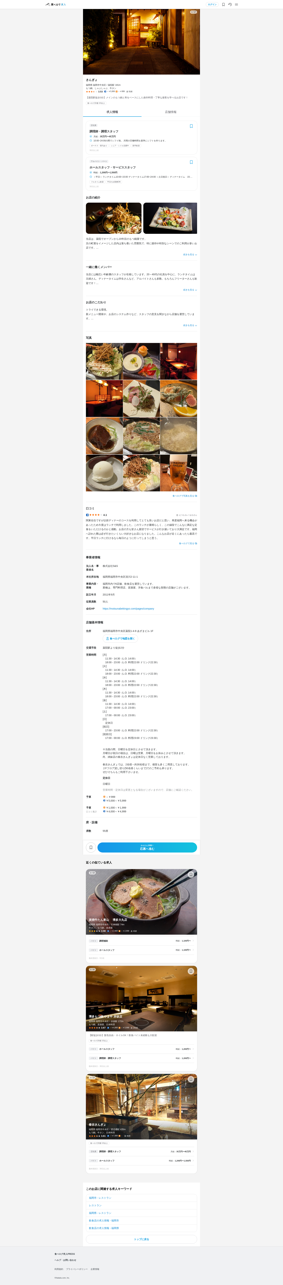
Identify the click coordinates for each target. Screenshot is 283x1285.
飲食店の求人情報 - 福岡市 (104, 1220)
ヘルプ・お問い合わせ (65, 1260)
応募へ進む (147, 847)
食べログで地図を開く (122, 638)
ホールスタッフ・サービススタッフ (113, 167)
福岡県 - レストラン (100, 1213)
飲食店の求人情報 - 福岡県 (104, 1228)
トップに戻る (141, 1239)
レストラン (95, 1205)
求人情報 (112, 111)
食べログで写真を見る (183, 496)
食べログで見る (186, 543)
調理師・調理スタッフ (104, 131)
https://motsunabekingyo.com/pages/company (128, 608)
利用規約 (59, 1269)
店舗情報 (171, 111)
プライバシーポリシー (77, 1269)
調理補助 (103, 941)
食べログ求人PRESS (65, 1254)
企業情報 (95, 1269)
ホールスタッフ (106, 950)
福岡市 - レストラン (100, 1197)
